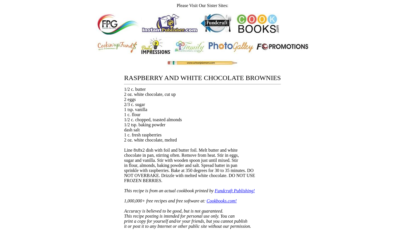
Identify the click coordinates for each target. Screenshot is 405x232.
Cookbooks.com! (222, 200)
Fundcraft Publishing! (235, 190)
